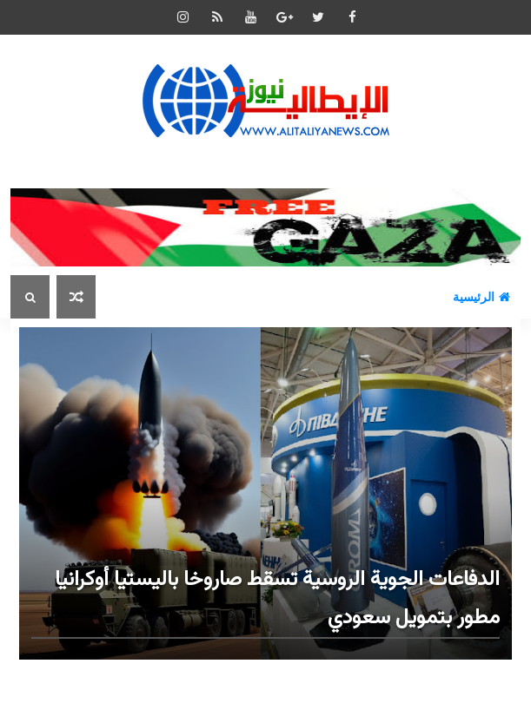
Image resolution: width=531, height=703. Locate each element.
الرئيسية (481, 297)
